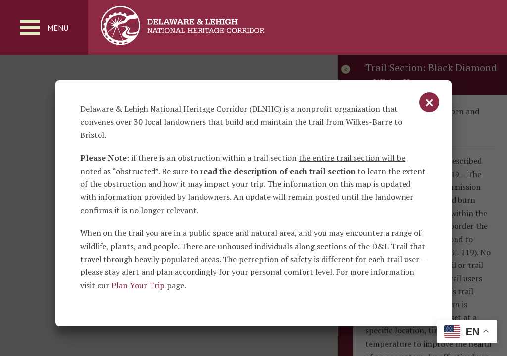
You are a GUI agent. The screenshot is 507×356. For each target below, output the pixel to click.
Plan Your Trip (138, 285)
